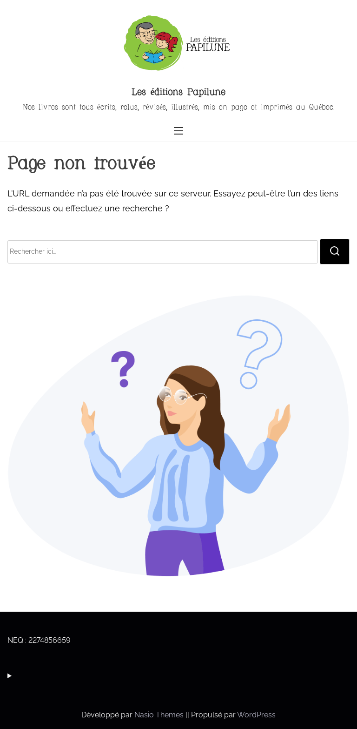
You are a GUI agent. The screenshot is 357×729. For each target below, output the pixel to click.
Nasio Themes (159, 714)
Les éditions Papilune (179, 93)
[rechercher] (335, 251)
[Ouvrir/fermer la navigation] (178, 131)
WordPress (256, 714)
